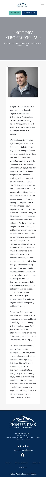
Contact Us (23, 467)
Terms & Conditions (21, 463)
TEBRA (33, 474)
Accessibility (36, 463)
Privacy (8, 463)
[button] (42, 3)
